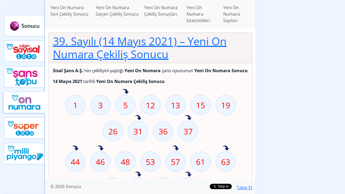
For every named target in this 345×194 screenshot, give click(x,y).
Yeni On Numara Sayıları (231, 14)
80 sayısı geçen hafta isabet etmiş (188, 175)
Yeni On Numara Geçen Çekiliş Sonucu (117, 11)
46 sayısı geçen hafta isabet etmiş (100, 148)
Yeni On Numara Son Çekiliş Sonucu (69, 11)
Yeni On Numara (24, 102)
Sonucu (24, 25)
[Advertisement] (300, 85)
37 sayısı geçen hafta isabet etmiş (188, 118)
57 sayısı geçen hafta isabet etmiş (175, 148)
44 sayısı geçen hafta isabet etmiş (75, 148)
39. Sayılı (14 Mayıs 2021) (140, 47)
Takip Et (245, 187)
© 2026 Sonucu (65, 186)
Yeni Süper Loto (24, 128)
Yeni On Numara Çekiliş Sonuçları (161, 11)
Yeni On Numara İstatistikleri (198, 14)
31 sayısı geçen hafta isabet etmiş (138, 118)
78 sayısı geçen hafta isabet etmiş (138, 175)
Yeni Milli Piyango (24, 153)
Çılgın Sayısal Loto (24, 51)
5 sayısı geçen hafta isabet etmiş (125, 92)
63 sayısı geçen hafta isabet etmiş (225, 148)
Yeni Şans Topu (24, 77)
